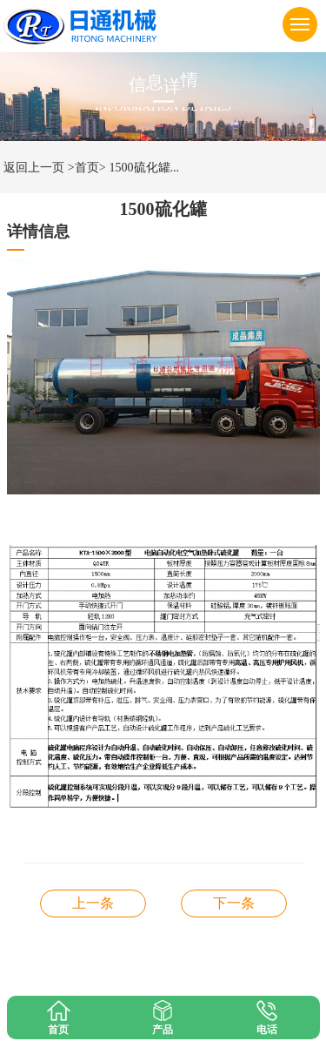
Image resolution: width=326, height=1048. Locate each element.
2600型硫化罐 (234, 903)
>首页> (87, 167)
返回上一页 (33, 167)
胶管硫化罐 (93, 903)
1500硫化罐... (145, 167)
